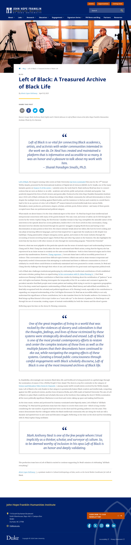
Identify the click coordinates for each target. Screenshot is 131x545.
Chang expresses (54, 254)
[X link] (95, 525)
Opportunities (103, 4)
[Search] (121, 10)
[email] (22, 110)
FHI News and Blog (93, 17)
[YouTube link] (107, 525)
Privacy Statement (117, 539)
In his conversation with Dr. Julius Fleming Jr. (76, 274)
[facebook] (28, 110)
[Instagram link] (101, 525)
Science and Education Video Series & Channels (37, 386)
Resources (118, 17)
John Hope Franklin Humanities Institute (30, 504)
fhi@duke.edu (15, 526)
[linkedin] (41, 110)
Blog (24, 69)
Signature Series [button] (74, 17)
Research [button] (30, 17)
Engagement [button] (57, 17)
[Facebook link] (89, 525)
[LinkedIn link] (113, 525)
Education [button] (43, 17)
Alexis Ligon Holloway (29, 93)
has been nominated (78, 182)
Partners (107, 17)
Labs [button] (20, 17)
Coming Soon (117, 4)
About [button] (10, 17)
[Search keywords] (104, 10)
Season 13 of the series (42, 188)
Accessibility (103, 539)
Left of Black (23, 182)
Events (91, 4)
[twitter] (35, 110)
